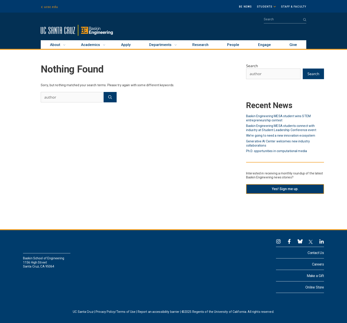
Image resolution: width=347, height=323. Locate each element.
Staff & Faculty (294, 6)
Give (293, 44)
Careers (318, 264)
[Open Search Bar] (285, 20)
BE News (245, 6)
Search (252, 65)
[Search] (110, 97)
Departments (160, 44)
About (55, 44)
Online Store (314, 287)
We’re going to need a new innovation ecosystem (280, 135)
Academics (90, 44)
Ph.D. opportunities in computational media (276, 151)
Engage (264, 44)
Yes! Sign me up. (285, 189)
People (233, 44)
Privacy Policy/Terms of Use (115, 311)
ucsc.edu (51, 7)
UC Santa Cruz (83, 311)
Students (264, 6)
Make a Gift (315, 276)
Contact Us (316, 253)
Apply (126, 44)
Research (200, 44)
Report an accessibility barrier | (159, 311)
